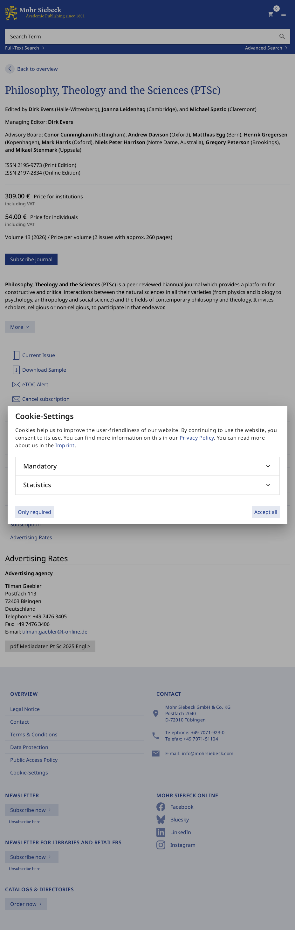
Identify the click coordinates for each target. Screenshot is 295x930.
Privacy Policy (197, 437)
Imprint (65, 445)
